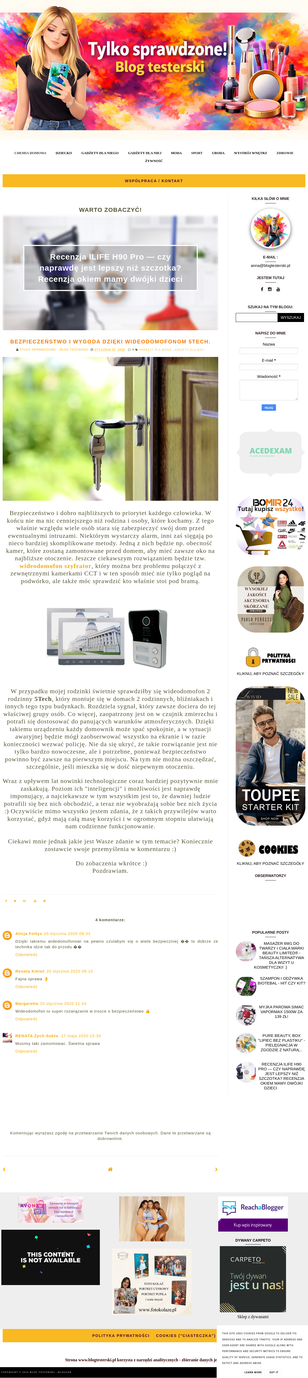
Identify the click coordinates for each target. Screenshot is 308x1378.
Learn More (253, 1372)
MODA (176, 153)
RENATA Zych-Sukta (37, 1036)
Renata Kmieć (30, 971)
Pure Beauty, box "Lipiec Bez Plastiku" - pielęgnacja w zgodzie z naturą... (281, 1042)
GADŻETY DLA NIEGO (99, 153)
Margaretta (26, 1003)
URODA (218, 153)
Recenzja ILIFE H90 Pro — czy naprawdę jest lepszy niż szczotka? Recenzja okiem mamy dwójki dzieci (110, 267)
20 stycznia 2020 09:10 (69, 971)
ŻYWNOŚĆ (154, 161)
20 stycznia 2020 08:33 (67, 933)
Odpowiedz (26, 954)
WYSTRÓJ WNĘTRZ (250, 153)
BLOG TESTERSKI (43, 1372)
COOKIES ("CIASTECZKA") (186, 1336)
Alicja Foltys (28, 933)
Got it (274, 1372)
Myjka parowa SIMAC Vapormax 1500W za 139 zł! (281, 1012)
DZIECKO (64, 153)
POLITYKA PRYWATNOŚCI (121, 1336)
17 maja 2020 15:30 (81, 1036)
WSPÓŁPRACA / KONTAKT (154, 181)
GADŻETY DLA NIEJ (145, 153)
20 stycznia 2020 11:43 (63, 1003)
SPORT (197, 153)
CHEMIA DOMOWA (30, 153)
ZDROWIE (284, 153)
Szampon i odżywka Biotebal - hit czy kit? (281, 980)
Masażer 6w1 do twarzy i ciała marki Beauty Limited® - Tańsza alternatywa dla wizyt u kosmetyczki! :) (279, 955)
